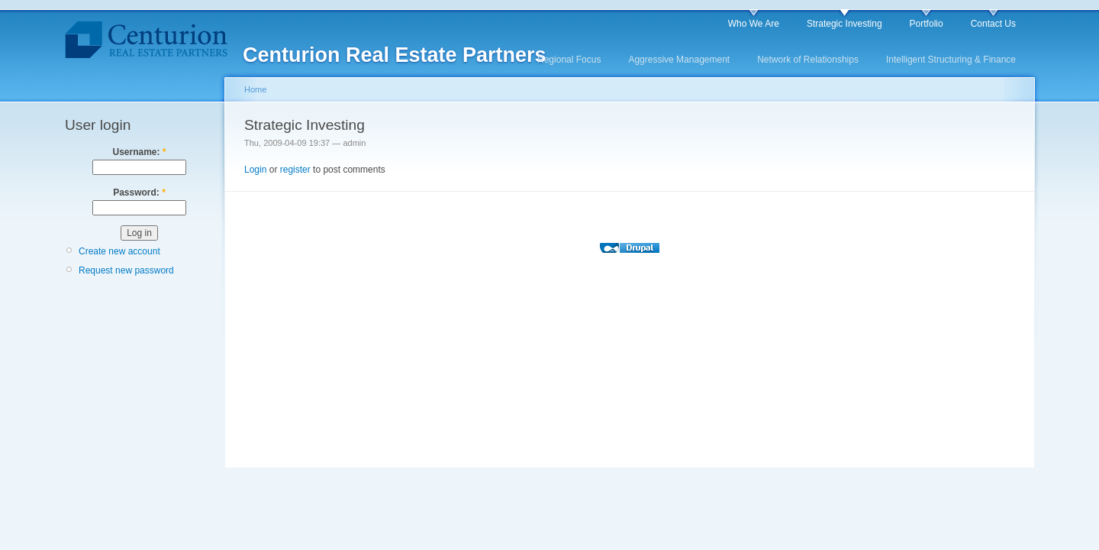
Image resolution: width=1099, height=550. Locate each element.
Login (255, 169)
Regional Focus (569, 59)
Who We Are (753, 23)
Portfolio (926, 23)
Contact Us (993, 23)
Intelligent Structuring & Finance (951, 59)
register (295, 169)
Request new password (126, 270)
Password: (139, 192)
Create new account (119, 251)
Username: (139, 152)
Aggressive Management (679, 59)
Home (255, 89)
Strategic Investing (844, 23)
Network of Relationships (808, 59)
